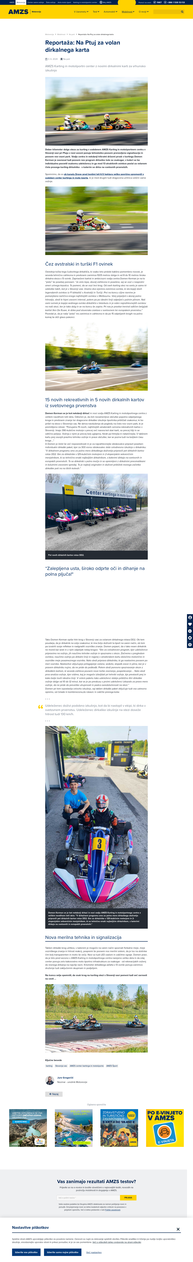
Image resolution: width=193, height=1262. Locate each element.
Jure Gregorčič (65, 1077)
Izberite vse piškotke (26, 1252)
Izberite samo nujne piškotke (62, 1252)
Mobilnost (62, 34)
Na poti (73, 34)
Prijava (128, 1197)
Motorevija (50, 34)
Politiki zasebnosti (112, 1209)
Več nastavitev (94, 1252)
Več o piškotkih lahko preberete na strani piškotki (116, 1242)
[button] (182, 12)
